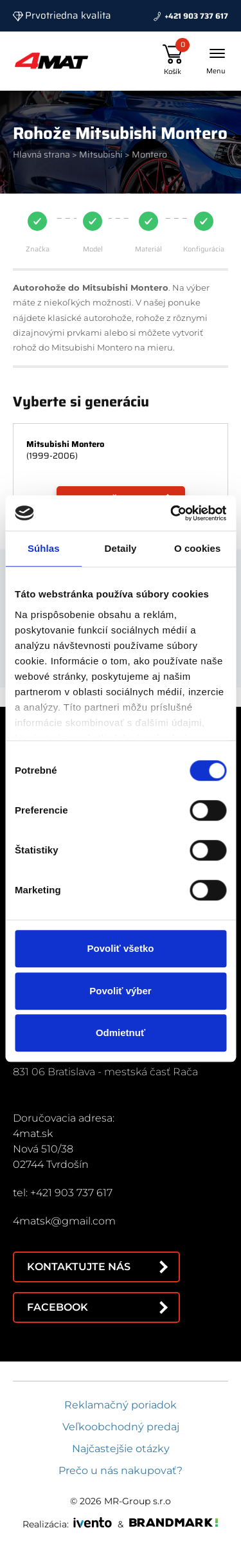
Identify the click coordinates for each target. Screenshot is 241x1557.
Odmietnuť (120, 1032)
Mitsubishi (101, 154)
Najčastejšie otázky (121, 1449)
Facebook (57, 1307)
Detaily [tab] (121, 548)
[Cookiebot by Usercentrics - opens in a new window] (171, 513)
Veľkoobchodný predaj (120, 1427)
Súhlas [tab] (44, 548)
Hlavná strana (41, 154)
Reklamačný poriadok (120, 1405)
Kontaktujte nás (78, 1267)
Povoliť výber (120, 990)
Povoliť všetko (120, 948)
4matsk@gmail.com (64, 1221)
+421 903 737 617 (196, 16)
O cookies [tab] (197, 548)
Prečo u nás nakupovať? (120, 1470)
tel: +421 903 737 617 (62, 1193)
